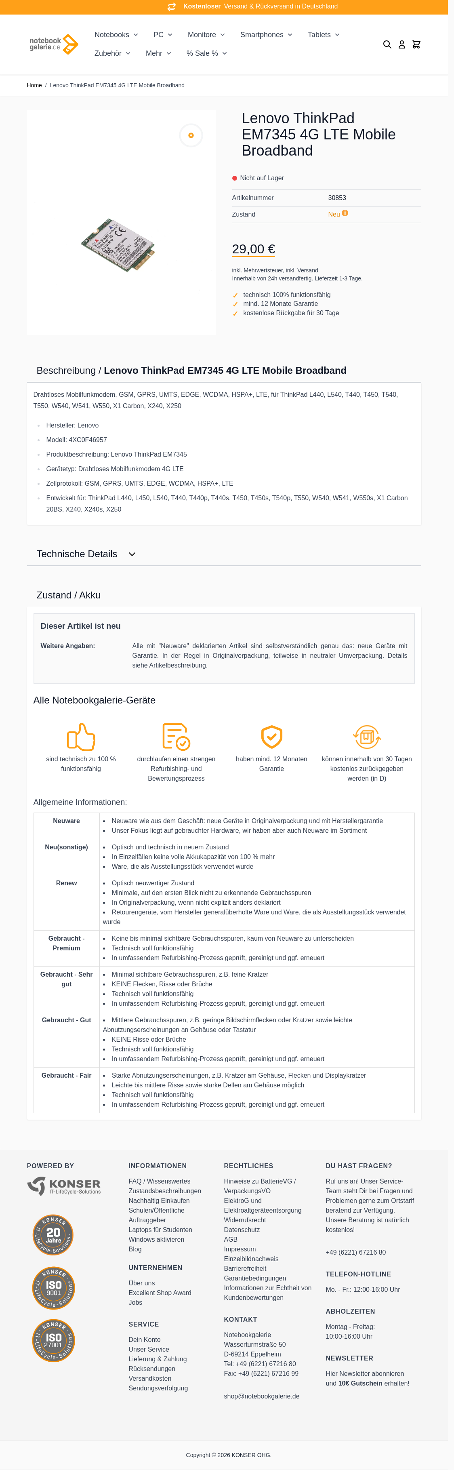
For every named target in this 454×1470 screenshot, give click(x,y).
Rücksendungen (152, 1368)
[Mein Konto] (401, 44)
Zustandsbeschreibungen (165, 1191)
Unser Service (149, 1349)
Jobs (136, 1302)
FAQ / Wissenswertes (160, 1181)
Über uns (142, 1283)
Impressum (240, 1249)
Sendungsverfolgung (158, 1388)
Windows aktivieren (157, 1239)
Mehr (154, 53)
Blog (135, 1249)
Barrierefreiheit (245, 1268)
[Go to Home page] (54, 44)
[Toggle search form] (387, 44)
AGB (231, 1239)
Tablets (319, 35)
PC (158, 35)
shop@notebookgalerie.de (262, 1396)
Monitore (202, 35)
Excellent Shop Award (160, 1292)
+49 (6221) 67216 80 (266, 1363)
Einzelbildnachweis (251, 1258)
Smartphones (262, 35)
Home (34, 85)
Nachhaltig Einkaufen (159, 1200)
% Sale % (202, 53)
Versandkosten (150, 1378)
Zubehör (108, 53)
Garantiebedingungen (255, 1278)
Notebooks (112, 35)
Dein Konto (145, 1339)
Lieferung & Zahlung (158, 1359)
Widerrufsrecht (245, 1220)
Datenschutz (242, 1229)
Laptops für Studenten (160, 1229)
